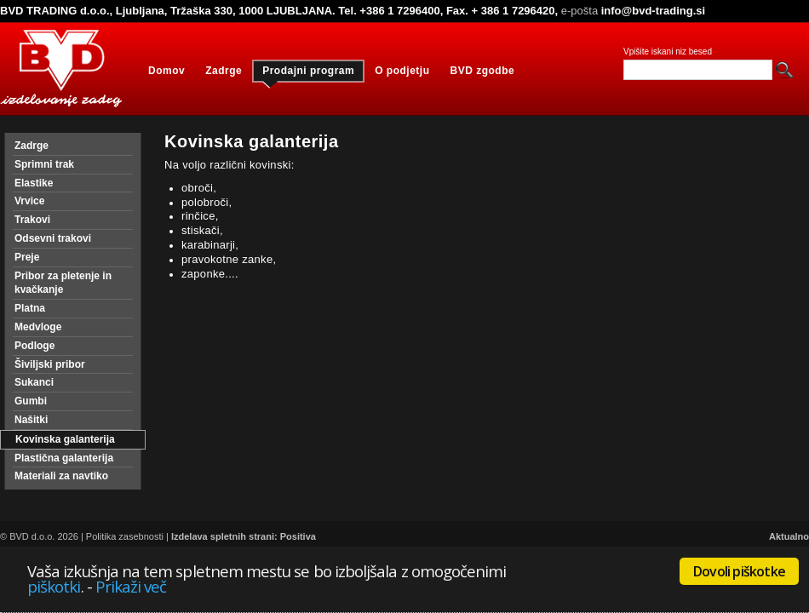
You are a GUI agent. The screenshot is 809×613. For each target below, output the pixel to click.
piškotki (54, 586)
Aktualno (789, 536)
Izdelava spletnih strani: (224, 536)
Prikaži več (131, 586)
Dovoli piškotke (739, 571)
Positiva (298, 536)
